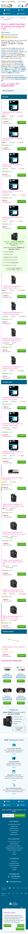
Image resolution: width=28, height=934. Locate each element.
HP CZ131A (13, 77)
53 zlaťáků (23, 321)
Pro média (14, 872)
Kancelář (21, 18)
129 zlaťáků (23, 598)
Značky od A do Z (14, 833)
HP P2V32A (10, 74)
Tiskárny (7, 18)
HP (16, 22)
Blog (14, 856)
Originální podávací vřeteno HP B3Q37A (13, 651)
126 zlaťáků (10, 542)
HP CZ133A (13, 57)
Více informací (15, 922)
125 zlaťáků (10, 572)
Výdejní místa (14, 830)
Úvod (3, 22)
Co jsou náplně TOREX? (14, 273)
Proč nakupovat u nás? (14, 846)
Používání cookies (14, 868)
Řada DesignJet (23, 22)
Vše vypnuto (20, 929)
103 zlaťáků (14, 624)
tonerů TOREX (18, 67)
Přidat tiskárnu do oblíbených (10, 39)
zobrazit (7, 685)
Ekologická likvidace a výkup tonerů (14, 852)
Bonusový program (14, 835)
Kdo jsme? (14, 866)
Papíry (21, 14)
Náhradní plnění (14, 839)
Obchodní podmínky (14, 870)
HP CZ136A (12, 53)
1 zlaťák (21, 120)
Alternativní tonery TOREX (14, 850)
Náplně (7, 14)
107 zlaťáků (22, 294)
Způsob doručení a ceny (14, 828)
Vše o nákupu (22, 1)
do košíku (21, 127)
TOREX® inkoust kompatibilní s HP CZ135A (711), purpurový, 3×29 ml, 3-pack (13, 566)
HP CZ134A (14, 56)
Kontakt (14, 874)
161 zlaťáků (10, 514)
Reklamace (14, 837)
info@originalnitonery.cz (15, 886)
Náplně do (7, 680)
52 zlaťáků (9, 349)
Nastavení (21, 925)
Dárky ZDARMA (14, 848)
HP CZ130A (14, 54)
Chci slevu (19, 820)
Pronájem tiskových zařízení (14, 854)
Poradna (14, 858)
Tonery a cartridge (10, 22)
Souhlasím (7, 925)
